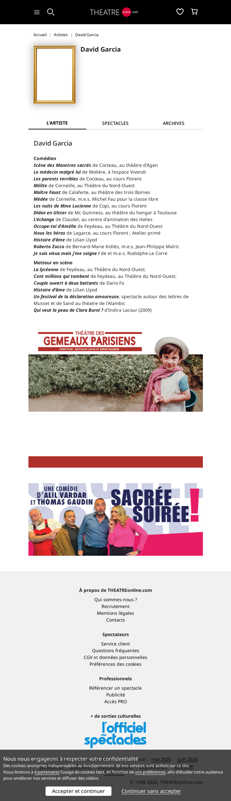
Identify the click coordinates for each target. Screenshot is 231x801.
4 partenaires (46, 772)
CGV (88, 657)
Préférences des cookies (115, 664)
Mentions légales (115, 613)
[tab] (115, 123)
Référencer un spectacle (115, 688)
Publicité (115, 695)
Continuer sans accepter (151, 791)
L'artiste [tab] (57, 123)
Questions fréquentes (115, 650)
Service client (115, 644)
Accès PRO (115, 701)
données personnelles (123, 657)
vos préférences (150, 772)
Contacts (115, 620)
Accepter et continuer (78, 791)
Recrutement (115, 606)
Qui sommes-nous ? (115, 599)
